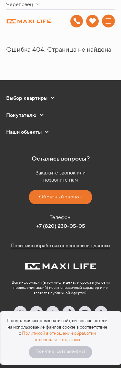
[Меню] (108, 21)
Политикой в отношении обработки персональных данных (59, 337)
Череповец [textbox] (19, 4)
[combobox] (24, 4)
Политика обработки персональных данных (60, 246)
